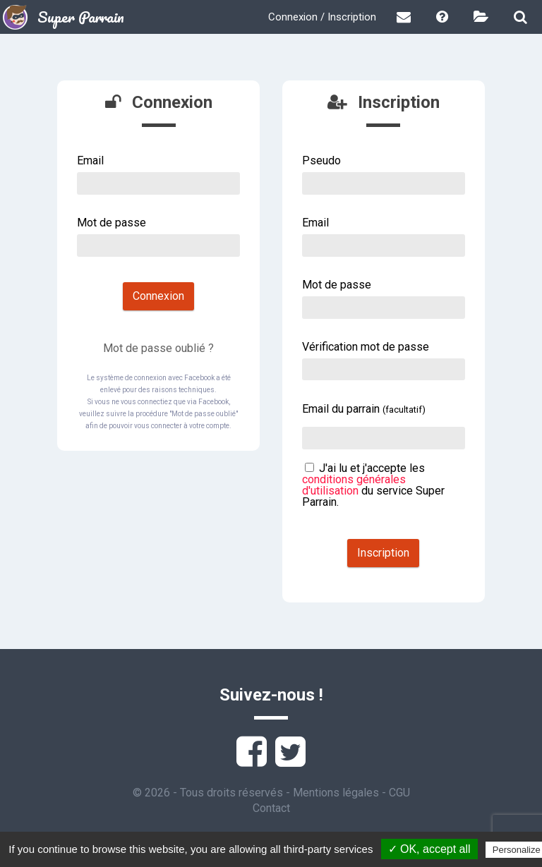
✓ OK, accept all (429, 849)
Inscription (383, 552)
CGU (399, 792)
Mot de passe (111, 222)
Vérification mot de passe (365, 346)
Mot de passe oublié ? (158, 348)
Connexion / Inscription (322, 17)
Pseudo (321, 160)
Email (90, 160)
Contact (271, 808)
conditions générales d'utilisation (354, 485)
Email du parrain (364, 409)
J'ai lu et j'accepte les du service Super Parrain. (373, 485)
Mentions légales (336, 792)
